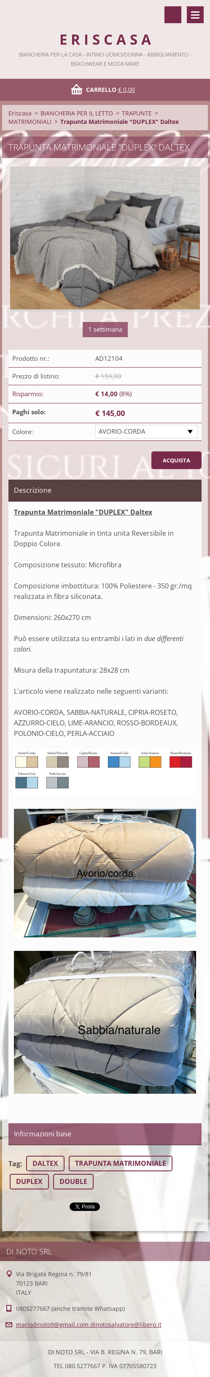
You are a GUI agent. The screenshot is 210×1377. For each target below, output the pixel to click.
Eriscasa (20, 113)
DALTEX (45, 1163)
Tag (14, 1163)
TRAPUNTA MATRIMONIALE (120, 1163)
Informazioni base (42, 1133)
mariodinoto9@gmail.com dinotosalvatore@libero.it (89, 1325)
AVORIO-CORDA (122, 431)
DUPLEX (29, 1181)
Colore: (22, 431)
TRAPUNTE (137, 113)
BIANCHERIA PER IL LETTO (76, 113)
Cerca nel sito (172, 14)
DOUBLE (73, 1181)
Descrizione (32, 490)
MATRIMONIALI (29, 122)
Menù (195, 14)
